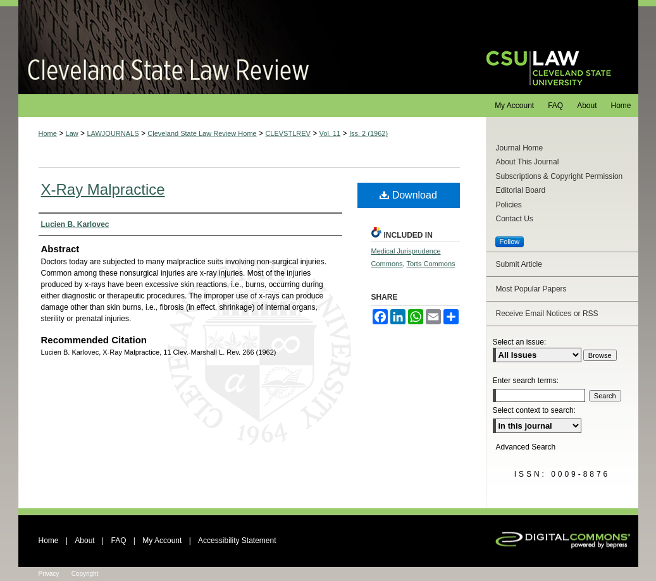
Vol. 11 (330, 133)
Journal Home (519, 148)
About (84, 540)
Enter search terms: (526, 380)
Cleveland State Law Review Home (201, 133)
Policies (509, 204)
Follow (510, 241)
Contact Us (514, 218)
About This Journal (527, 161)
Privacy (49, 573)
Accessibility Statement (237, 540)
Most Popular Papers (531, 288)
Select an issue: (520, 342)
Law (72, 133)
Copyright (85, 573)
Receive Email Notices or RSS (547, 313)
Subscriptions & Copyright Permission (559, 176)
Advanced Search (526, 447)
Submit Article (519, 264)
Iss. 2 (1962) (368, 133)
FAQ (118, 540)
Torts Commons (431, 263)
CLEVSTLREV (288, 133)
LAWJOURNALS (113, 133)
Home (48, 133)
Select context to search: (534, 410)
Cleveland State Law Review (240, 47)
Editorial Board (521, 190)
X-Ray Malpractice (103, 189)
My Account (162, 540)
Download (408, 195)
